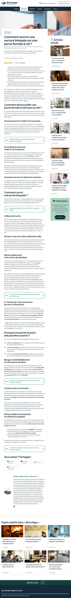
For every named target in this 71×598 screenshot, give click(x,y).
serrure (38, 263)
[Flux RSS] (42, 582)
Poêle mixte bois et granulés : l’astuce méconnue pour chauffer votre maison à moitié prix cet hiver (60, 86)
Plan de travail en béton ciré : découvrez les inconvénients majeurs (55, 567)
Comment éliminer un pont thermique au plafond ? (33, 540)
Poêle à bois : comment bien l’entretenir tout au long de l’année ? (9, 541)
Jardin (55, 8)
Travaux (39, 8)
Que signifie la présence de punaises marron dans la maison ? (35, 565)
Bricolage (24, 8)
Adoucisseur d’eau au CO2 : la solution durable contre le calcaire (59, 112)
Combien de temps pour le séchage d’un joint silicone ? (57, 540)
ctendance (30, 154)
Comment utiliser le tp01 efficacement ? (8, 565)
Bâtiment (32, 8)
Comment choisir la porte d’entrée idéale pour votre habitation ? (58, 163)
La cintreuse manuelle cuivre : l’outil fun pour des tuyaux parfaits (58, 60)
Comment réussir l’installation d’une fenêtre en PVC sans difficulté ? (59, 137)
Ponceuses (48, 8)
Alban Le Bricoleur (30, 476)
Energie (16, 8)
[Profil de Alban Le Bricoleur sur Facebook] (14, 506)
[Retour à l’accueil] (9, 3)
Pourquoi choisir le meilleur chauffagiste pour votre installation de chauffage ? (59, 188)
